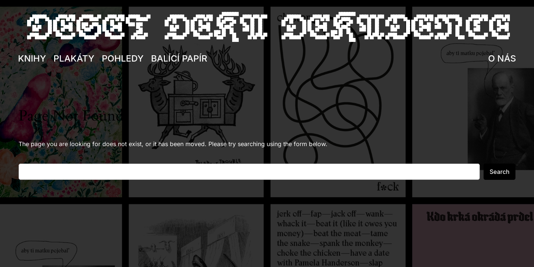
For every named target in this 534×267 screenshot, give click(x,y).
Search (500, 171)
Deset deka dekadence (267, 28)
